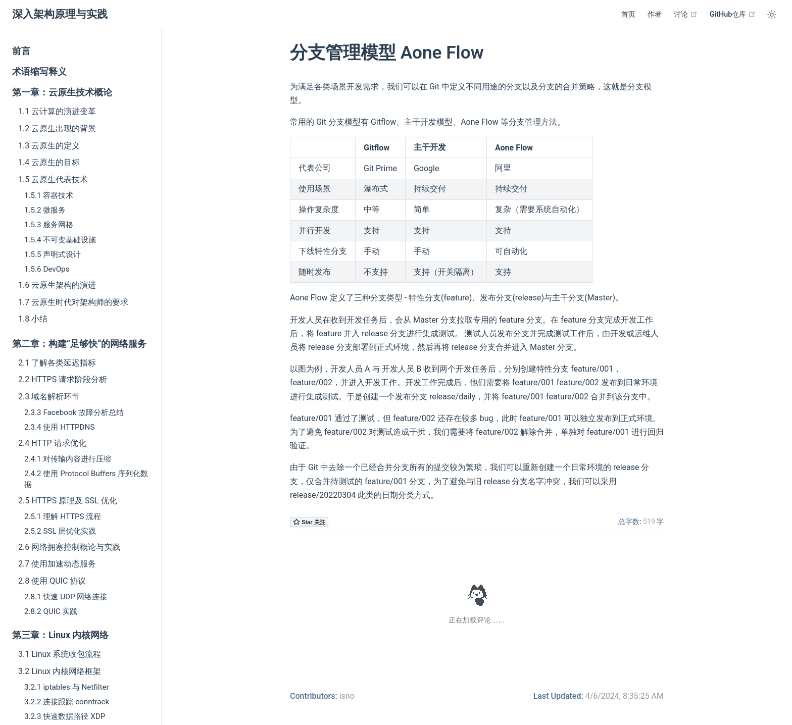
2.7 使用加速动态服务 (57, 563)
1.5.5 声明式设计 (52, 254)
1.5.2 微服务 (45, 210)
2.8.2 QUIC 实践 (50, 611)
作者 (655, 14)
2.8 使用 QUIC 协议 (52, 581)
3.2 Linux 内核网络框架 (59, 671)
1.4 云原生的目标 (49, 162)
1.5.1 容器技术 (48, 195)
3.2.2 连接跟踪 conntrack (66, 701)
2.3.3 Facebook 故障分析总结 (74, 412)
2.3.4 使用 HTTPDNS (59, 427)
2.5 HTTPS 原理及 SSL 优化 (67, 500)
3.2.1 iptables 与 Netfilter (66, 687)
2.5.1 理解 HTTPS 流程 (62, 516)
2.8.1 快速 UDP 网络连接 (65, 596)
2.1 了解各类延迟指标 (57, 363)
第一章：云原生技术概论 (62, 92)
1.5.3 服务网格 (48, 224)
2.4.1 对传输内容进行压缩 (67, 458)
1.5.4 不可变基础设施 (60, 239)
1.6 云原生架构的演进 (57, 285)
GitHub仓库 (733, 14)
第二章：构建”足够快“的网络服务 (79, 344)
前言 (21, 51)
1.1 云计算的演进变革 (57, 111)
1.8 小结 (32, 319)
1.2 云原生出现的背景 (57, 128)
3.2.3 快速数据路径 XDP (64, 716)
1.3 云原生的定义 (49, 145)
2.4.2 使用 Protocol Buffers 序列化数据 (86, 479)
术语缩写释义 (39, 72)
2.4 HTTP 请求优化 (52, 443)
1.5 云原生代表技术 (53, 179)
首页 (628, 14)
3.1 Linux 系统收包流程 (59, 654)
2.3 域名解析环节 (49, 396)
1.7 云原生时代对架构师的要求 (73, 302)
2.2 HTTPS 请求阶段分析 (62, 379)
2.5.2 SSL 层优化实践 (60, 531)
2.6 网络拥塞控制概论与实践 (69, 547)
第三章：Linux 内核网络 (60, 635)
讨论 (686, 14)
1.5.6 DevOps (46, 269)
